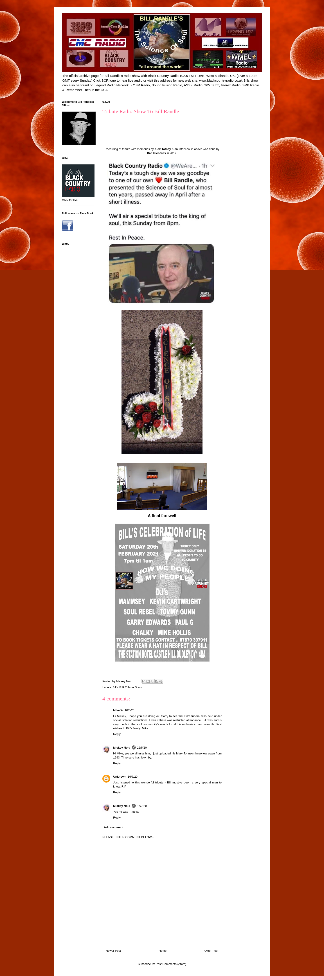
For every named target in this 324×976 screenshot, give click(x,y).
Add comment (114, 827)
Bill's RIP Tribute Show (127, 687)
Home (163, 950)
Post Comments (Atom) (171, 964)
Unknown (119, 776)
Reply (117, 734)
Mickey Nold (121, 747)
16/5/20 (129, 710)
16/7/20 (132, 776)
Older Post (211, 950)
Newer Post (113, 950)
